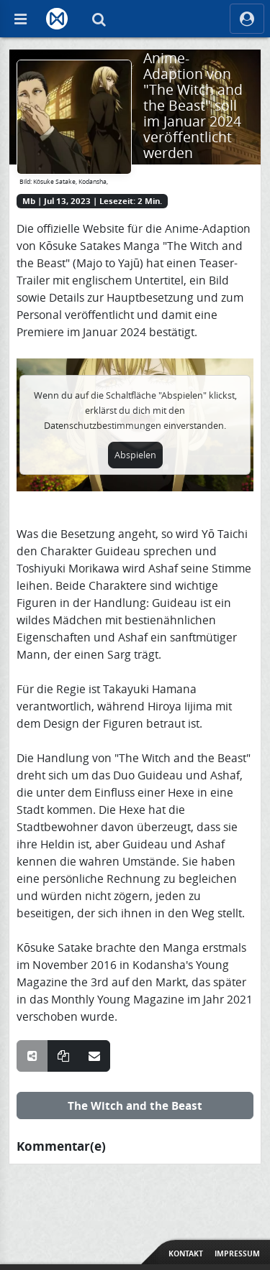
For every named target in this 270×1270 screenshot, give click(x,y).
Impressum (237, 1253)
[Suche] (98, 18)
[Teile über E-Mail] (94, 1056)
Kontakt (185, 1253)
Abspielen (135, 455)
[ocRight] (247, 19)
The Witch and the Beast (135, 1105)
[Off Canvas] (20, 19)
